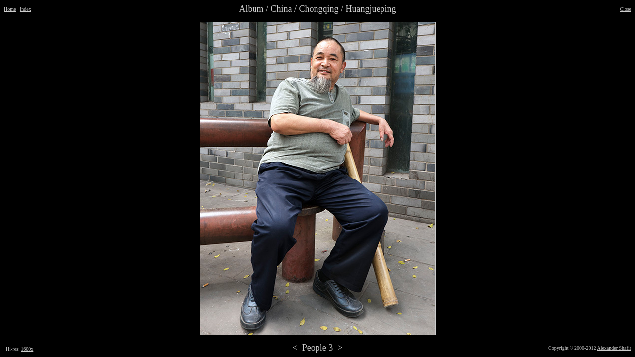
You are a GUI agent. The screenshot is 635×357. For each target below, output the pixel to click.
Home (10, 9)
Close (625, 9)
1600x (27, 349)
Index (25, 9)
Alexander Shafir (614, 348)
